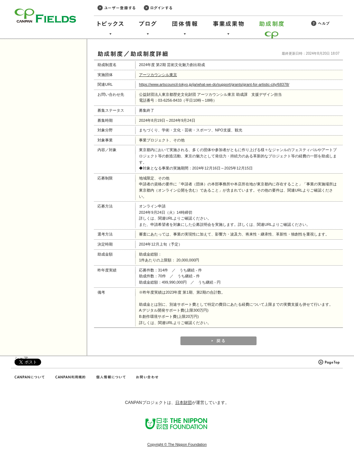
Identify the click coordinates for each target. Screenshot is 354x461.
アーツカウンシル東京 (158, 75)
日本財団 (183, 402)
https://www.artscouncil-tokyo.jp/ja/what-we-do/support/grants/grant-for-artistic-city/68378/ (214, 84)
